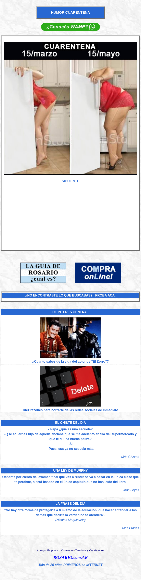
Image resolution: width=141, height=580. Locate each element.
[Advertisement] (70, 218)
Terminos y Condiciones (89, 550)
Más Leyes (131, 490)
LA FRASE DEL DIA (70, 503)
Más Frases (130, 528)
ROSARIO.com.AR (70, 557)
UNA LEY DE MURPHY (70, 470)
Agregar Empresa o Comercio (55, 550)
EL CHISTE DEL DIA (70, 422)
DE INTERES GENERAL (70, 312)
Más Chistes (130, 457)
